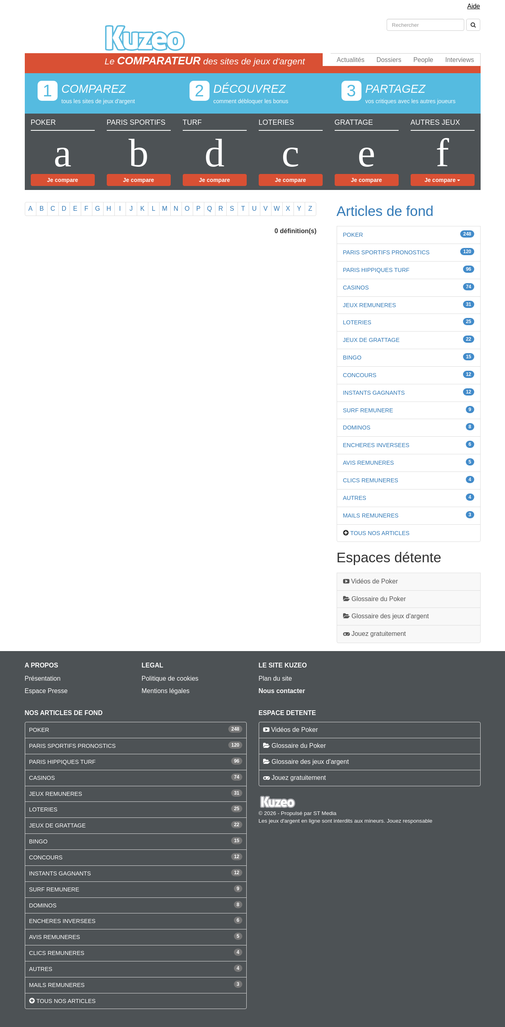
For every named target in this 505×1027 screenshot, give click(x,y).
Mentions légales (166, 690)
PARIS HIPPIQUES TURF (376, 270)
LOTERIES (357, 322)
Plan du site (275, 678)
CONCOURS (360, 375)
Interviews (459, 59)
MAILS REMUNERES (371, 515)
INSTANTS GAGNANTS (374, 393)
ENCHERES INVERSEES (376, 445)
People (423, 59)
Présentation (43, 678)
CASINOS (356, 287)
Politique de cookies (170, 678)
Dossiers (388, 59)
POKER (353, 235)
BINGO (352, 357)
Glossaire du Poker (374, 598)
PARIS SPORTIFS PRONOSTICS (386, 252)
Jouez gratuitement (374, 633)
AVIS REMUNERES (368, 463)
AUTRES (354, 498)
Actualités (350, 59)
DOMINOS (357, 427)
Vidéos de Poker (370, 581)
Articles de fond (385, 211)
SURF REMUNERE (368, 410)
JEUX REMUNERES (369, 305)
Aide (473, 6)
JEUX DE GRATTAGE (371, 340)
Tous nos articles (379, 533)
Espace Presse (46, 690)
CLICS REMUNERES (370, 480)
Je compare (62, 180)
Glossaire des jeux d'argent (386, 616)
